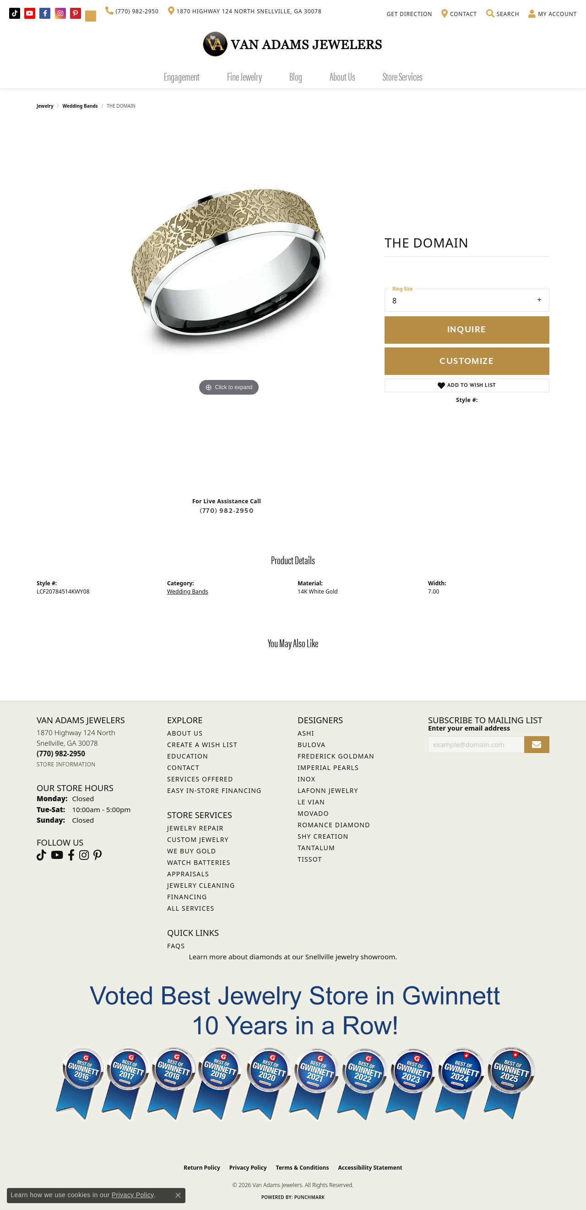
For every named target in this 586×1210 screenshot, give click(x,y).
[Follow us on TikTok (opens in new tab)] (14, 13)
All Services (190, 908)
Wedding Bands (80, 106)
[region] (229, 306)
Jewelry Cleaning (201, 885)
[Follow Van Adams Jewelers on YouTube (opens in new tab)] (90, 16)
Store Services (403, 76)
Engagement (182, 76)
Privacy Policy (248, 1168)
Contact (183, 767)
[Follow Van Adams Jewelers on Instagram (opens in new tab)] (60, 13)
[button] (502, 14)
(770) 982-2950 (227, 511)
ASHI (306, 733)
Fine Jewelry (244, 76)
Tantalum (316, 847)
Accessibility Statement (370, 1168)
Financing (187, 896)
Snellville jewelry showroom (350, 956)
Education (187, 756)
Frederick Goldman (336, 756)
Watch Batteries (198, 862)
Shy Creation (323, 836)
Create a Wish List (202, 744)
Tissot (310, 859)
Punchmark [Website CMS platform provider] (309, 1197)
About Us (342, 76)
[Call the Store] (61, 753)
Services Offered (200, 779)
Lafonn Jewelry (328, 790)
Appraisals (188, 873)
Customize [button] (467, 361)
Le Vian (311, 802)
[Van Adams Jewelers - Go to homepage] (293, 44)
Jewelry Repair (195, 828)
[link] (132, 11)
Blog (295, 76)
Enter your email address (469, 728)
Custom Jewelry (198, 839)
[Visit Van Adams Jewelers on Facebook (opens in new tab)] (44, 13)
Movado (313, 813)
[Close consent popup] (178, 1195)
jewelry (45, 106)
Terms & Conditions (302, 1168)
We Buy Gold (191, 851)
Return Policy (202, 1168)
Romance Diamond (334, 824)
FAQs (176, 945)
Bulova (312, 744)
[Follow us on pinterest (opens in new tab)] (75, 13)
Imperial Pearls (328, 767)
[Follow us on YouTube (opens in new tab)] (29, 13)
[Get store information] (66, 764)
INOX (306, 779)
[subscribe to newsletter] (536, 744)
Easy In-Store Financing (214, 790)
